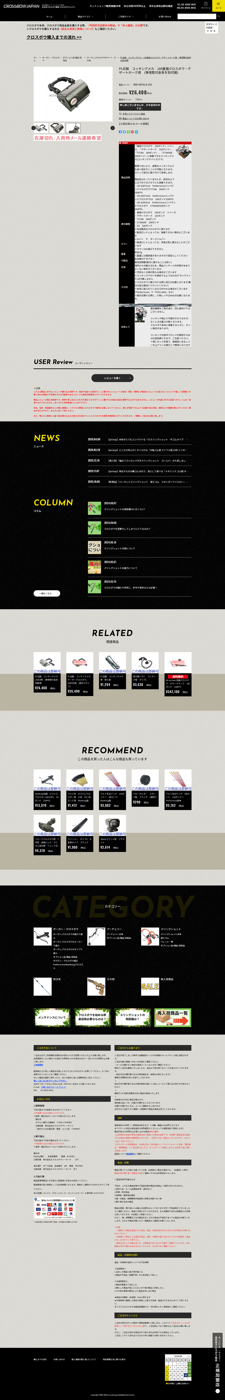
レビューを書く (112, 378)
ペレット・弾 (167, 941)
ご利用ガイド (124, 16)
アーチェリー (114, 929)
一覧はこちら (45, 593)
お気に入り (134, 113)
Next (113, 128)
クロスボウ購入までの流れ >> (54, 37)
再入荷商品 (167, 979)
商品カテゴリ (84, 16)
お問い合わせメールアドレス (53, 1087)
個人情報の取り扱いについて (84, 1359)
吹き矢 (57, 979)
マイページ (206, 7)
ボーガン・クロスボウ (65, 929)
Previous (33, 128)
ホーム (49, 16)
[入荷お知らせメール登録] (134, 124)
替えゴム (165, 937)
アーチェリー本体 (115, 934)
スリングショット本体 (171, 934)
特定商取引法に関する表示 (114, 1359)
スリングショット (171, 929)
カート (219, 7)
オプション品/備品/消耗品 (65, 956)
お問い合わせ (165, 16)
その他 (110, 979)
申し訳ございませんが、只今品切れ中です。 (140, 106)
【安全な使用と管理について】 (77, 29)
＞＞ (189, 1356)
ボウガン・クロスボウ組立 (65, 960)
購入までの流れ (40, 1359)
